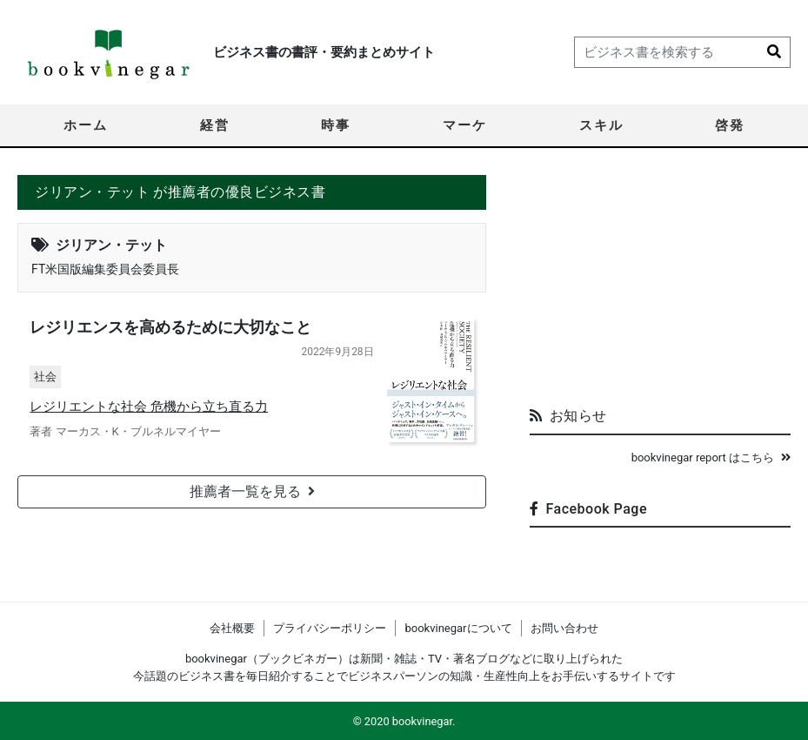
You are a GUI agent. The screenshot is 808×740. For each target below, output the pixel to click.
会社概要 (232, 628)
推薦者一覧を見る (252, 492)
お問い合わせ (564, 628)
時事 (336, 125)
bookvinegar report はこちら (711, 457)
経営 (215, 125)
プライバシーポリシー (329, 628)
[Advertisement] (660, 284)
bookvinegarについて (457, 628)
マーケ (465, 125)
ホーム (85, 125)
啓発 (730, 125)
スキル (601, 125)
